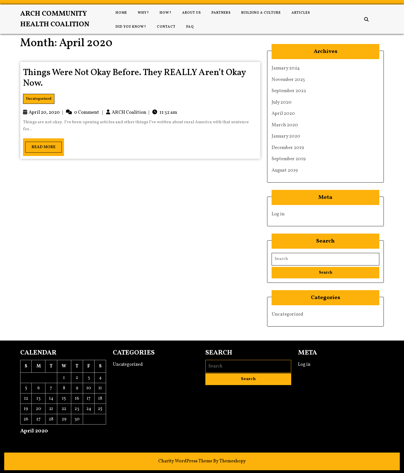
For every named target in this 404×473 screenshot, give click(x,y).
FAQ (190, 27)
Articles (300, 13)
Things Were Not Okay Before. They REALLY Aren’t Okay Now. (134, 78)
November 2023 (288, 79)
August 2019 (285, 170)
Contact (166, 27)
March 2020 (285, 125)
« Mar (26, 441)
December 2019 (288, 148)
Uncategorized (38, 98)
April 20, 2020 (44, 112)
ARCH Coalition (129, 112)
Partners (221, 13)
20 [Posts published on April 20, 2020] (38, 409)
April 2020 (283, 113)
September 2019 (289, 159)
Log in (278, 214)
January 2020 (286, 136)
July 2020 (281, 102)
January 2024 (286, 68)
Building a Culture (261, 13)
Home (121, 13)
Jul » (39, 441)
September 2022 (289, 91)
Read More (40, 146)
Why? (143, 13)
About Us (191, 13)
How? (165, 13)
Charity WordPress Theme (185, 461)
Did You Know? (131, 27)
